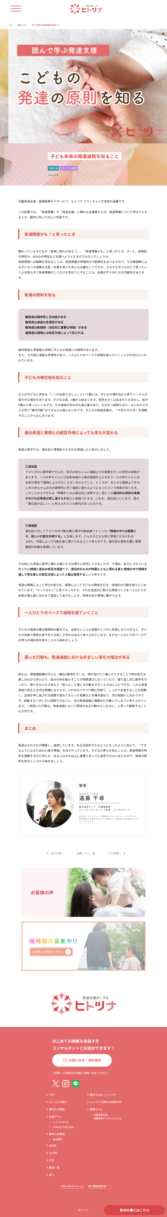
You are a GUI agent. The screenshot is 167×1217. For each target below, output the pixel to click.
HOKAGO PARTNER (63, 1127)
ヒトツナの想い (58, 1102)
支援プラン (55, 1117)
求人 (51, 1175)
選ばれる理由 (57, 1109)
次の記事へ (114, 853)
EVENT (53, 1153)
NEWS (53, 1145)
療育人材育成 (57, 1134)
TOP (51, 1095)
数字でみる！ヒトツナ (103, 1095)
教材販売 (57, 1139)
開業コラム (96, 1109)
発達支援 (53, 168)
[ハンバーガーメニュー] (19, 8)
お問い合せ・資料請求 (84, 1060)
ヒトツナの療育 (69, 168)
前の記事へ (57, 853)
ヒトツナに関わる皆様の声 (105, 1102)
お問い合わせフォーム (72, 1186)
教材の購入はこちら (134, 1210)
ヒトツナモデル (61, 1122)
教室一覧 (54, 1167)
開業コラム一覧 (86, 853)
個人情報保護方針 (97, 1186)
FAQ (51, 1160)
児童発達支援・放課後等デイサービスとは (107, 1116)
